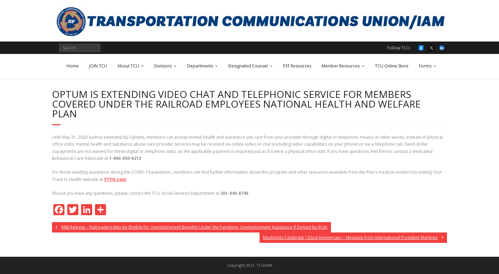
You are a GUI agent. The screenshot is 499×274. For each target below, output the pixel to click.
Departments (200, 66)
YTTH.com (115, 179)
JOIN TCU (98, 66)
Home (73, 66)
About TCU (128, 66)
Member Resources (341, 66)
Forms (425, 66)
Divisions (163, 66)
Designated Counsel (248, 66)
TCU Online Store (392, 66)
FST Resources (297, 66)
